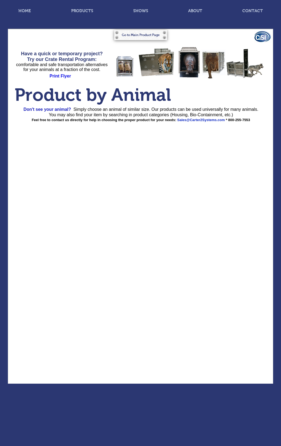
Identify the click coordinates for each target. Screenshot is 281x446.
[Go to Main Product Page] (140, 35)
